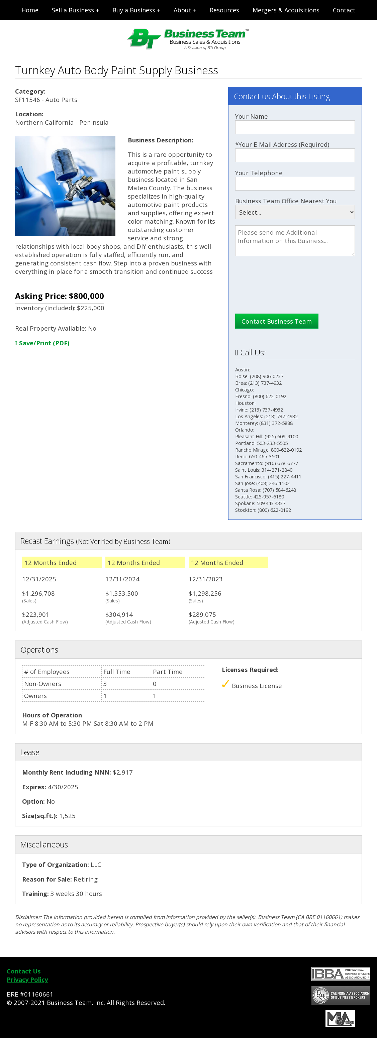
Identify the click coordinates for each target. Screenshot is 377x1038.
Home (29, 10)
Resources (224, 10)
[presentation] (286, 292)
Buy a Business (133, 10)
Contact (344, 10)
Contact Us (24, 971)
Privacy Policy (27, 979)
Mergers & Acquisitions (286, 10)
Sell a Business (73, 10)
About (182, 10)
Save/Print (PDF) (42, 343)
